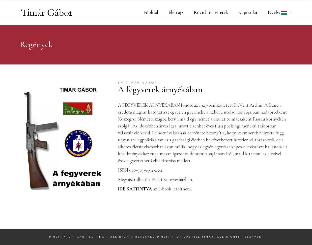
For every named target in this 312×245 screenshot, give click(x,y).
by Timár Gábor (138, 82)
